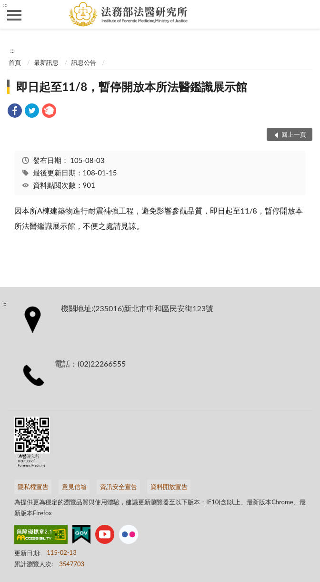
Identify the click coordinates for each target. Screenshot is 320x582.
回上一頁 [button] (293, 134)
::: (5, 5)
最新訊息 (46, 62)
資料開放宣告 (169, 486)
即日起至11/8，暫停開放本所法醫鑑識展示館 (131, 86)
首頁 (15, 62)
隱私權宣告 (33, 486)
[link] (15, 111)
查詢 (305, 14)
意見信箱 (74, 486)
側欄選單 (14, 15)
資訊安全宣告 (118, 486)
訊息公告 (83, 62)
